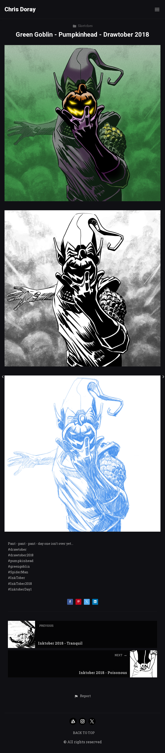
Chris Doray (20, 9)
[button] (82, 696)
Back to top (84, 733)
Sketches (83, 26)
